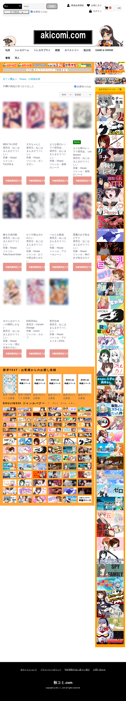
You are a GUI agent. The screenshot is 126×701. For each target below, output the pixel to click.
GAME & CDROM (104, 50)
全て (5, 79)
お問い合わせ (99, 669)
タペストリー (72, 50)
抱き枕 (87, 50)
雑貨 (57, 50)
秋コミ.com (63, 683)
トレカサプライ (42, 50)
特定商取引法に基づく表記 (77, 669)
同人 (17, 57)
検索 (51, 6)
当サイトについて (28, 669)
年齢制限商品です (13, 181)
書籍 (7, 57)
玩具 (7, 50)
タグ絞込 (16, 12)
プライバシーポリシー (51, 669)
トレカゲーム (22, 50)
